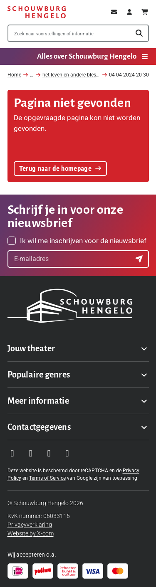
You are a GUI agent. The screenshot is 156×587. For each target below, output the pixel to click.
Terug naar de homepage (60, 168)
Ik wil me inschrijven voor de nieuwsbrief (83, 241)
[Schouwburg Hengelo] (36, 12)
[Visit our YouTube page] (49, 454)
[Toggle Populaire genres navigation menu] (78, 374)
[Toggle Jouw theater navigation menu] (78, 348)
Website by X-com (30, 533)
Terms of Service (47, 478)
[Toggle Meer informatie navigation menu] (78, 400)
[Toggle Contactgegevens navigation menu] (78, 427)
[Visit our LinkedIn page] (67, 454)
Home (14, 75)
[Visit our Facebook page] (31, 454)
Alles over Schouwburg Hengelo (93, 56)
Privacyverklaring (29, 524)
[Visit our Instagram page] (12, 454)
